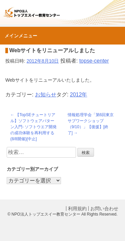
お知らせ (45, 94)
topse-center (94, 61)
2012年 (78, 94)
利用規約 (77, 208)
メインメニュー (21, 35)
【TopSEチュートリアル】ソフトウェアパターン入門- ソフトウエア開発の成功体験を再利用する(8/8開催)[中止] (33, 126)
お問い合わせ (104, 208)
